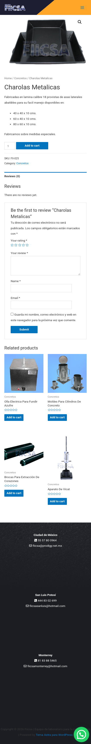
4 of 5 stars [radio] (23, 245)
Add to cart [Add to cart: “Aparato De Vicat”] (57, 501)
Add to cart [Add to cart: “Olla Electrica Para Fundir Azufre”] (14, 417)
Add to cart (32, 145)
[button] (80, 22)
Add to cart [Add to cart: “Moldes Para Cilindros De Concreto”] (57, 417)
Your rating (19, 240)
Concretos (20, 78)
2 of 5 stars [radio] (15, 245)
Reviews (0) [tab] (12, 176)
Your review (19, 253)
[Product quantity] (9, 146)
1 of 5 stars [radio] (12, 245)
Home (8, 78)
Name (16, 281)
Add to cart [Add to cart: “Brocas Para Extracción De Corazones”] (14, 493)
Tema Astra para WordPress (54, 734)
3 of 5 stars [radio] (19, 245)
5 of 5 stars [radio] (27, 245)
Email (15, 298)
